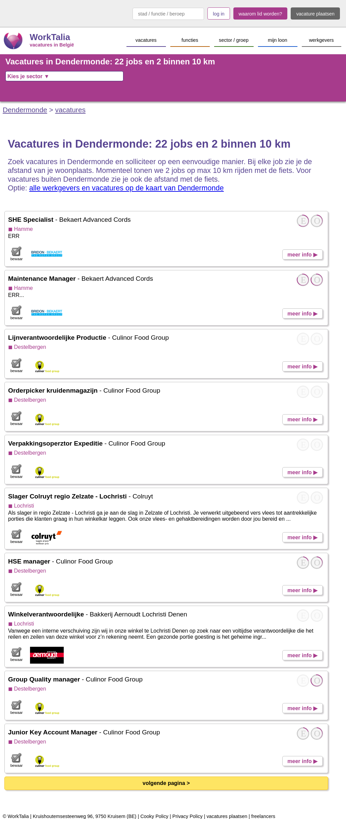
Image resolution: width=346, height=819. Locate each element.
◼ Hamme (20, 229)
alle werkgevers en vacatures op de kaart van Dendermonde (126, 188)
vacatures (70, 110)
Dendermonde (25, 110)
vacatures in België (52, 45)
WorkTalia (50, 37)
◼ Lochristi (21, 506)
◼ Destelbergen (27, 347)
